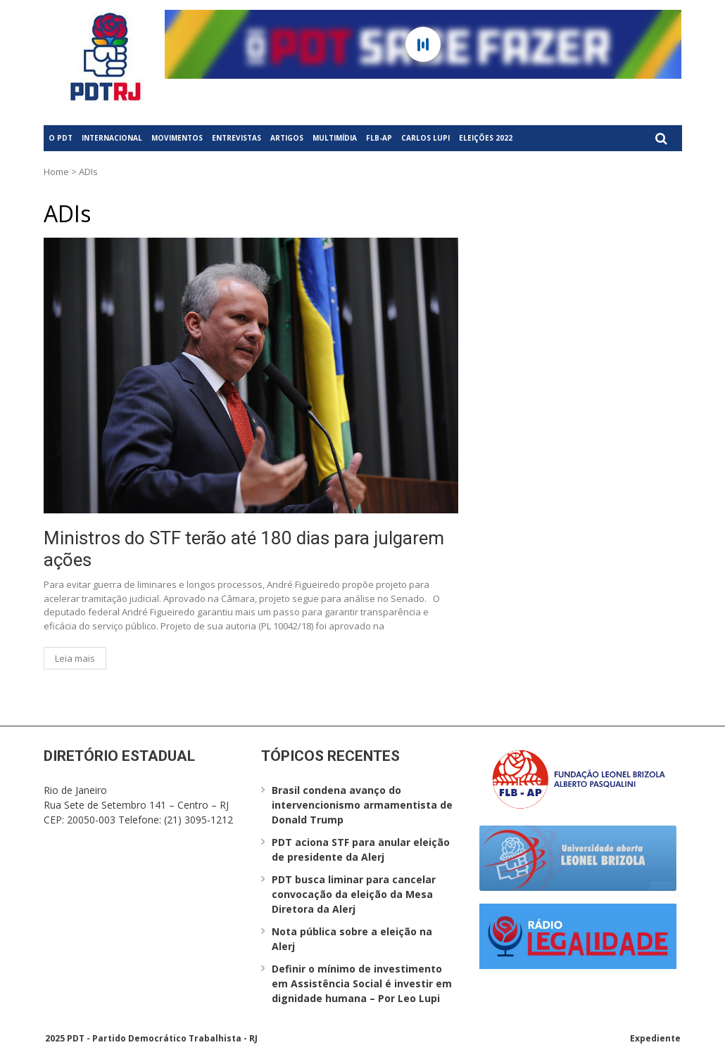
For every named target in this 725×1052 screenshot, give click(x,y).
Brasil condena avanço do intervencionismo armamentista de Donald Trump (362, 804)
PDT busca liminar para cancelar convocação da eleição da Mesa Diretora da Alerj (354, 894)
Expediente (655, 1038)
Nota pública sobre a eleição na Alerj (352, 939)
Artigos (286, 138)
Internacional (112, 138)
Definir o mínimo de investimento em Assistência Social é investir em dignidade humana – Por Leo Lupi (362, 983)
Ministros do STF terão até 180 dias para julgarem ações (244, 548)
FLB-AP (379, 138)
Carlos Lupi (425, 138)
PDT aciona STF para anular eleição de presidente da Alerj (361, 849)
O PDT (60, 138)
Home (56, 171)
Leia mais (75, 658)
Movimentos (177, 138)
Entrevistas (236, 138)
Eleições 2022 (485, 138)
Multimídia (335, 138)
